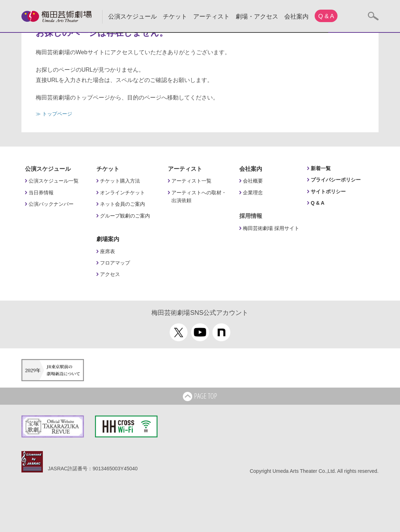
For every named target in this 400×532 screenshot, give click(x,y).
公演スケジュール (132, 16)
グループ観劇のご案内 (125, 216)
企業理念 (253, 192)
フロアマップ (115, 263)
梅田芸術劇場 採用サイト (271, 228)
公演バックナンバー (51, 204)
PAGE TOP (200, 396)
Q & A (326, 16)
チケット (175, 16)
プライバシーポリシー (336, 180)
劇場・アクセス (257, 16)
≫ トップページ (54, 114)
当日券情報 (41, 192)
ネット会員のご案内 (122, 204)
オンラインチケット (122, 192)
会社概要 (253, 181)
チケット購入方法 (120, 181)
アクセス (110, 274)
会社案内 (296, 16)
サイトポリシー (328, 191)
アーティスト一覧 (191, 181)
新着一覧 (321, 168)
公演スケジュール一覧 (54, 181)
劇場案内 (107, 239)
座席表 (107, 251)
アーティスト (211, 16)
